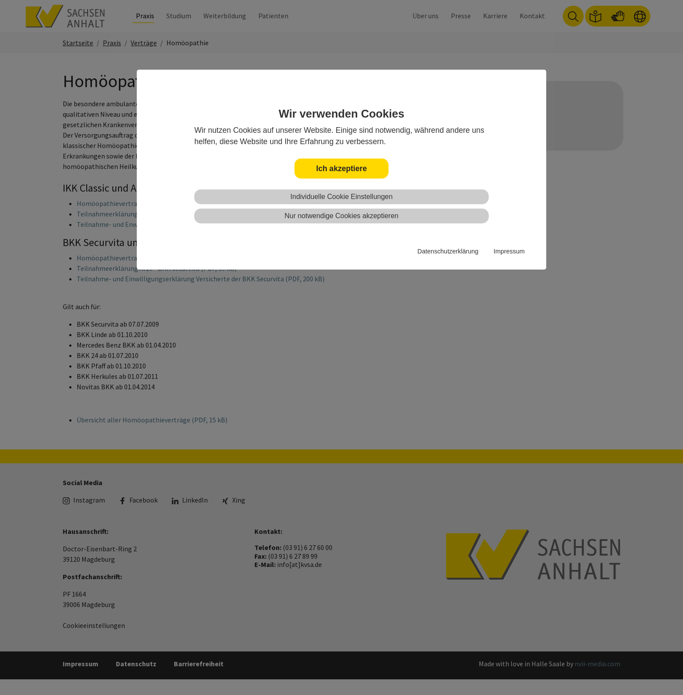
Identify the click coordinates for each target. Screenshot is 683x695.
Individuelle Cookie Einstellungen (342, 196)
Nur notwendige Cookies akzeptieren (341, 215)
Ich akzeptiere (341, 168)
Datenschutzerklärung (447, 251)
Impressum (509, 251)
